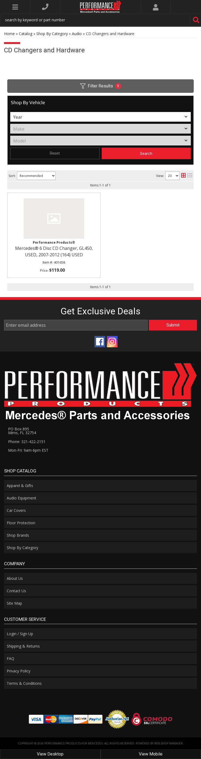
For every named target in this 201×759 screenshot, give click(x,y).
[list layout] (189, 176)
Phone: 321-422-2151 (26, 441)
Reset (55, 153)
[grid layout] (183, 176)
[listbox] (100, 117)
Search (146, 153)
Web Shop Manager (168, 743)
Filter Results (100, 86)
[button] (100, 20)
